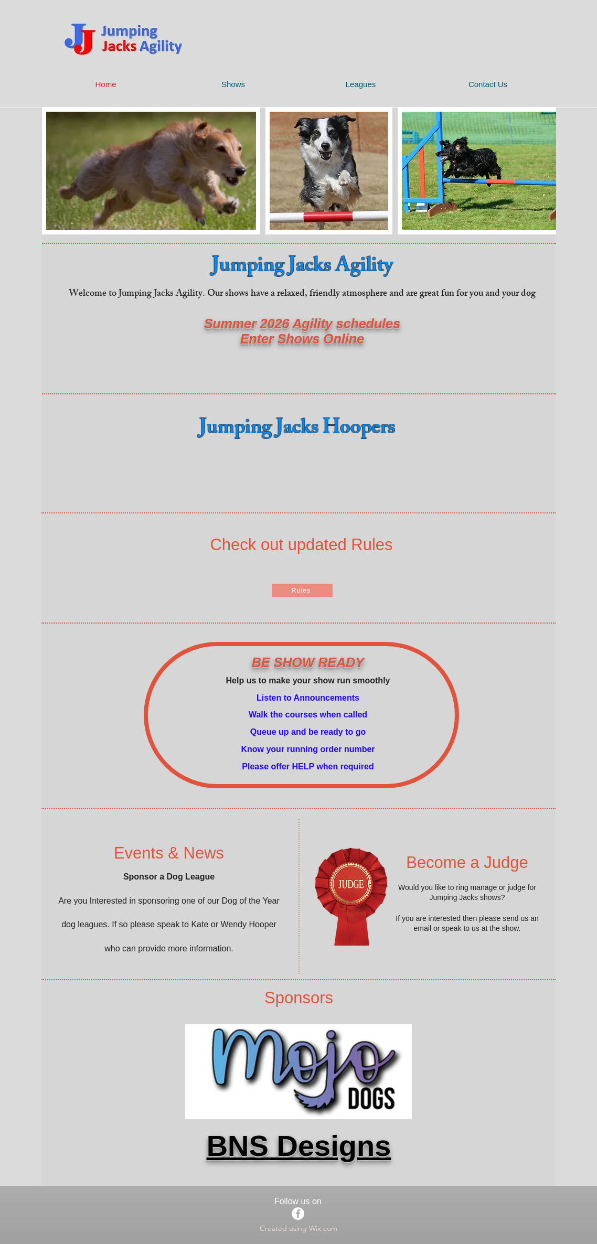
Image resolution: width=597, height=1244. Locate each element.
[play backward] (55, 171)
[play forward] (543, 171)
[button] (151, 171)
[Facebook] (298, 1213)
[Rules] (302, 590)
